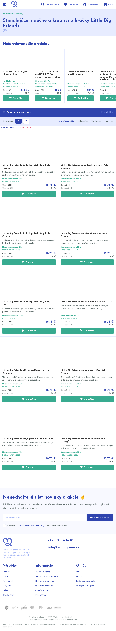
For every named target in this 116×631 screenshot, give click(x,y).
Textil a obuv (8, 595)
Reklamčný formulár (44, 586)
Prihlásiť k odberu (100, 518)
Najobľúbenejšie (66, 121)
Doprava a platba (42, 572)
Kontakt (79, 577)
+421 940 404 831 (62, 540)
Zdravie (6, 572)
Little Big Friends (9, 127)
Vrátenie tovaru (41, 590)
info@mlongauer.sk (64, 547)
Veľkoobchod (40, 595)
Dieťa (5, 577)
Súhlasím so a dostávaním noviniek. (37, 526)
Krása (5, 590)
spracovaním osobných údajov (32, 526)
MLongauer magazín (85, 586)
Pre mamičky (9, 581)
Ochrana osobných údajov (46, 577)
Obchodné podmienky (45, 581)
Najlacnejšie (82, 121)
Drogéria (7, 586)
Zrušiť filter (25, 127)
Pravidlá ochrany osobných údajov (64, 624)
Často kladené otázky (85, 581)
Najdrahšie (96, 121)
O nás (78, 572)
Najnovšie (108, 121)
